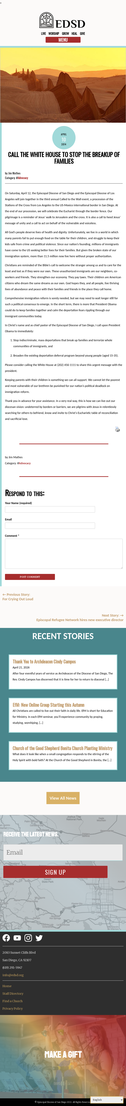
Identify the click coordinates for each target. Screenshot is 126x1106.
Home (6, 986)
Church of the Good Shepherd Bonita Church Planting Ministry (62, 748)
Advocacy (23, 178)
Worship (53, 33)
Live (43, 33)
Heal (74, 33)
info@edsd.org (13, 975)
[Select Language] (107, 1099)
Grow (65, 33)
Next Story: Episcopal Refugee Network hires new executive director (80, 617)
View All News (63, 798)
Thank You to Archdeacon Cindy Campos (44, 661)
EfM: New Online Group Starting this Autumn (48, 704)
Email (8, 519)
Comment (12, 536)
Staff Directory (12, 993)
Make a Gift (63, 1054)
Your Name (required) (18, 503)
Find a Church (12, 1001)
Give (82, 33)
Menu (63, 40)
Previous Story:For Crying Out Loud (17, 596)
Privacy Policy (12, 1008)
